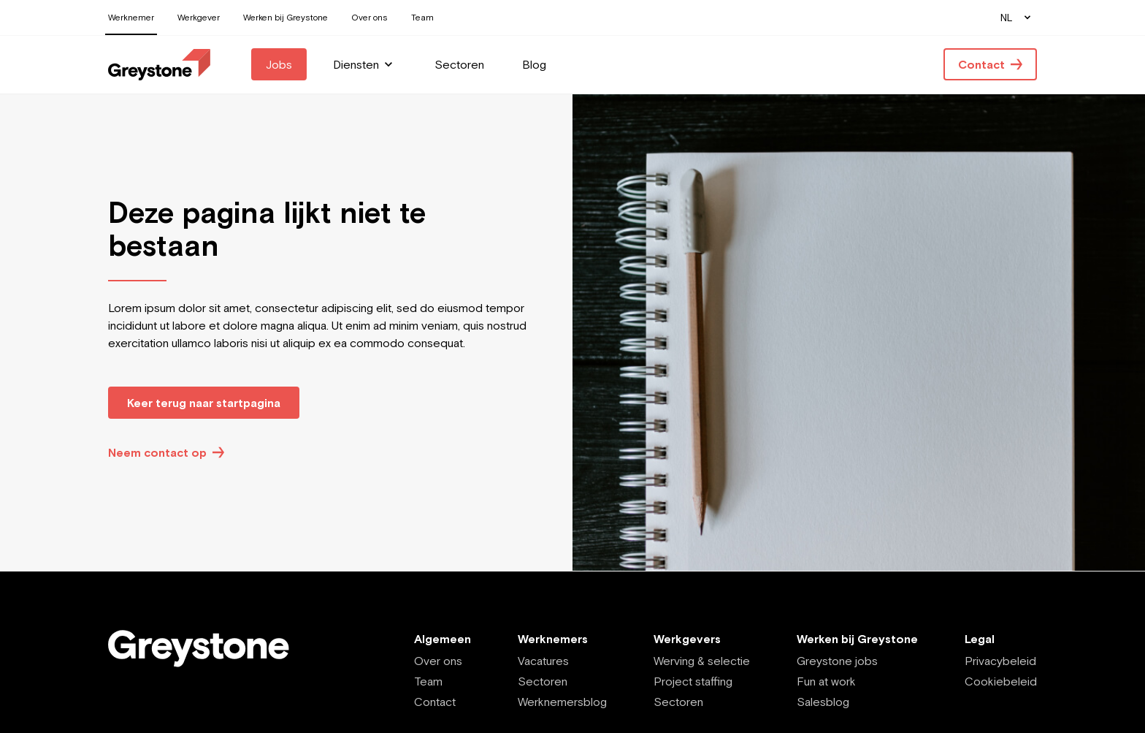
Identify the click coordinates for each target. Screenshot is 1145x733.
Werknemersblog (562, 701)
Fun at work (826, 681)
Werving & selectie (702, 660)
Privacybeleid (1000, 660)
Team (428, 681)
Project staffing (693, 681)
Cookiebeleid (1001, 681)
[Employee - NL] (159, 64)
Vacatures (543, 660)
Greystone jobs (837, 660)
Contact (435, 701)
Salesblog (823, 701)
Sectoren (542, 681)
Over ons (438, 660)
